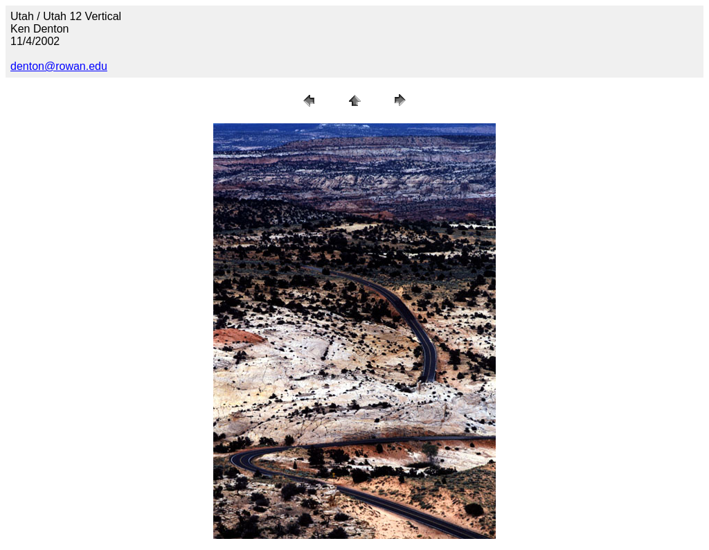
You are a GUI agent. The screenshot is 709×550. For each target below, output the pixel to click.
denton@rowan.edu (58, 66)
